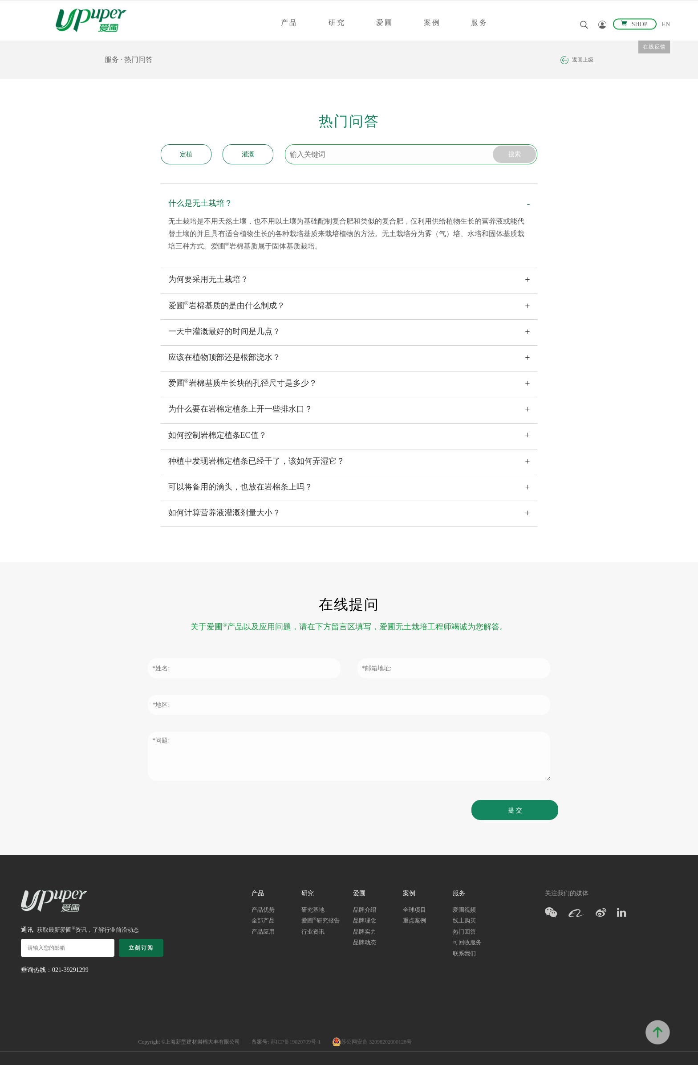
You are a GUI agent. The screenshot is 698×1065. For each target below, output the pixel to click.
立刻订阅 (141, 948)
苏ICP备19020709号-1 (296, 1042)
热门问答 (138, 59)
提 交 (514, 810)
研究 (337, 22)
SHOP (635, 24)
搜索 (513, 154)
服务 (479, 22)
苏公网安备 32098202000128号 (372, 1041)
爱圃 (384, 22)
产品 (289, 22)
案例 (432, 22)
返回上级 (576, 60)
